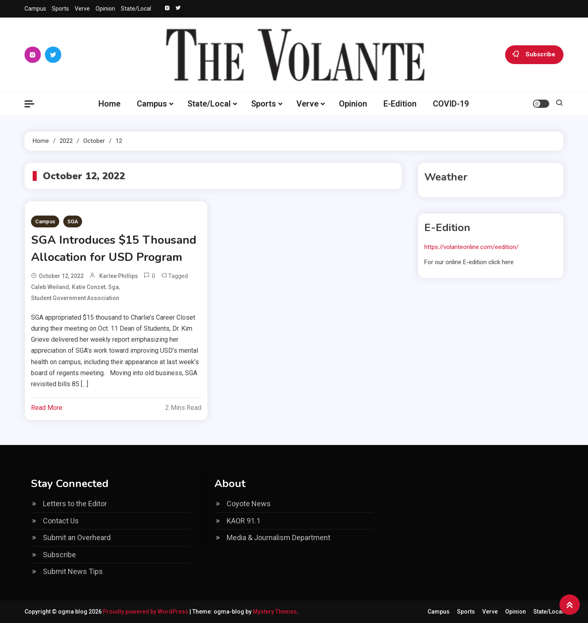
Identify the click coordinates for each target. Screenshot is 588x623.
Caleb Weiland (50, 287)
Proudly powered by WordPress (146, 611)
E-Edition (399, 104)
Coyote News (249, 503)
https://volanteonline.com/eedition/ (471, 247)
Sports (60, 8)
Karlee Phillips (118, 276)
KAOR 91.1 (244, 520)
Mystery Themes (275, 611)
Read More (46, 408)
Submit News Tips (73, 571)
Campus (35, 8)
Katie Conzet (88, 287)
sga (113, 287)
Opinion (105, 8)
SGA (72, 221)
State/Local (136, 8)
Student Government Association (75, 298)
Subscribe (534, 54)
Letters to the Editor (75, 503)
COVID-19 (451, 104)
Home (109, 104)
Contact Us (61, 520)
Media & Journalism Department (278, 537)
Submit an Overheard (77, 537)
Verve (82, 8)
